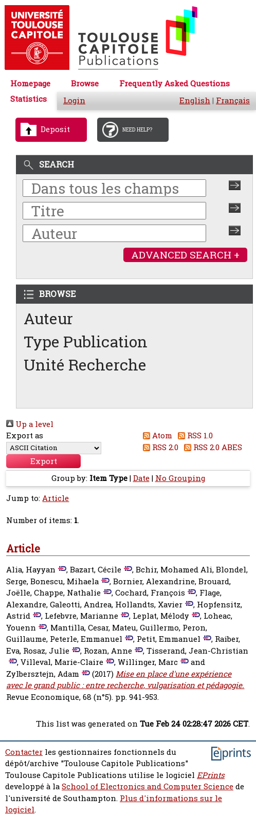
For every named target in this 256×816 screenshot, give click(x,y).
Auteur (48, 318)
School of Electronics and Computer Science (147, 786)
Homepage (30, 83)
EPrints (211, 775)
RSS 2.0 (158, 447)
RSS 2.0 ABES (211, 447)
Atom (155, 435)
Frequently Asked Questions (174, 83)
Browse (85, 83)
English (194, 100)
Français (233, 100)
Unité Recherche (85, 364)
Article (55, 498)
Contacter (24, 752)
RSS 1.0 (193, 435)
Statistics (28, 99)
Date (141, 478)
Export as (24, 435)
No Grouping (180, 478)
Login (74, 100)
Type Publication (86, 341)
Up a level (29, 424)
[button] (43, 461)
